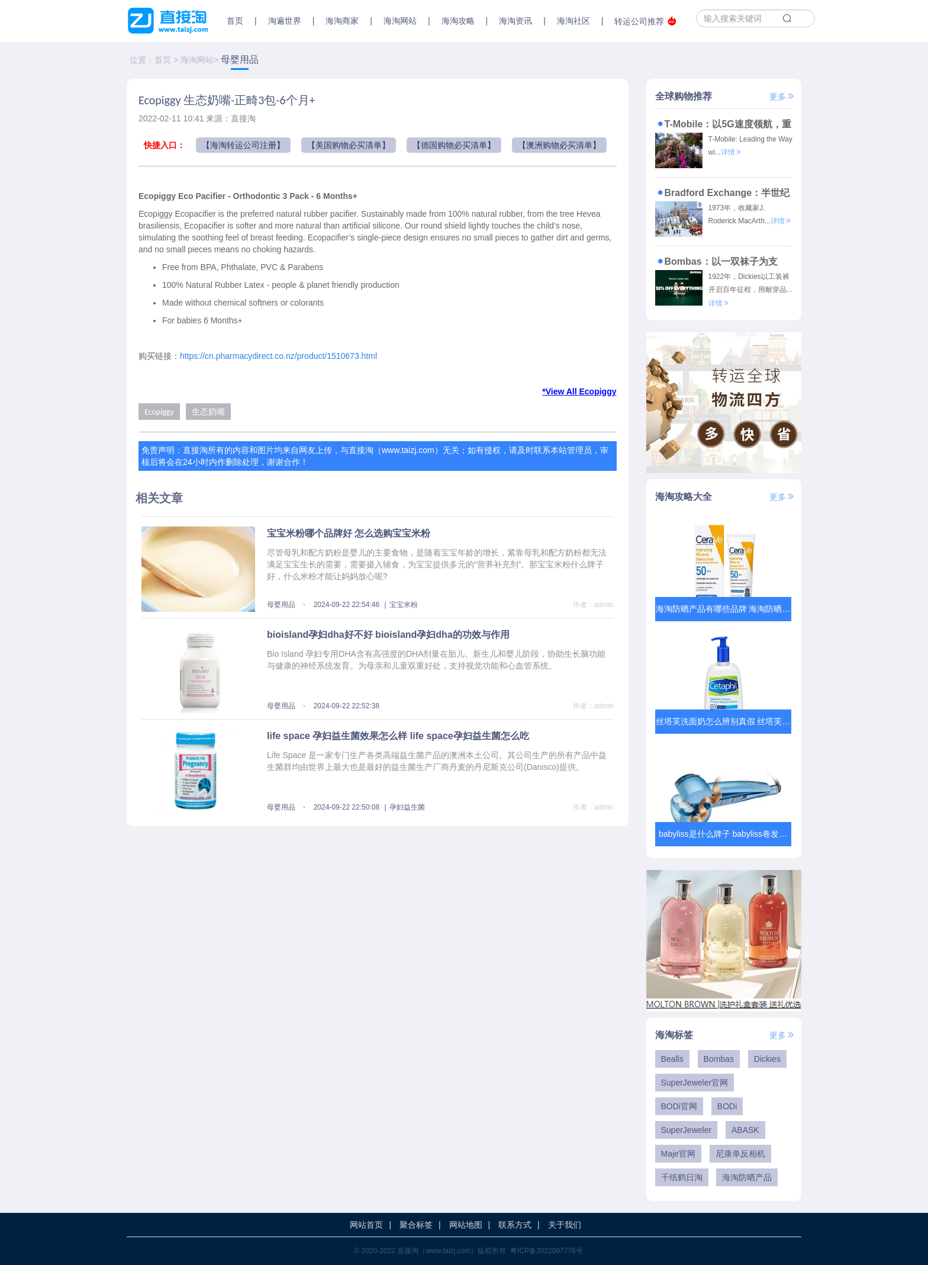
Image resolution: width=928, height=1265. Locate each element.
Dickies (767, 1059)
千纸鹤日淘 (682, 1177)
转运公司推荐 (645, 21)
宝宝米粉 (403, 605)
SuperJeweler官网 (695, 1082)
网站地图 (465, 1224)
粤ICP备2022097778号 (546, 1251)
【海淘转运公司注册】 (243, 145)
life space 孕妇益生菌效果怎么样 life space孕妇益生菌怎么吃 (398, 736)
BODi (727, 1106)
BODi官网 (679, 1106)
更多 (782, 96)
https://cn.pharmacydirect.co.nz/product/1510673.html (278, 356)
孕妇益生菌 (407, 807)
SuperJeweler (686, 1130)
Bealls (672, 1059)
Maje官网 (678, 1153)
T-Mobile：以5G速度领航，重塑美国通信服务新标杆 (723, 124)
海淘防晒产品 (747, 1177)
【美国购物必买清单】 (348, 145)
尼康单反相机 (740, 1153)
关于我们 (564, 1224)
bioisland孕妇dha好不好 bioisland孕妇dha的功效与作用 (388, 635)
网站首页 (366, 1224)
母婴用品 (240, 59)
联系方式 (514, 1224)
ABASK (745, 1130)
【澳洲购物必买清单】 (559, 145)
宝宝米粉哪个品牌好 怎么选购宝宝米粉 (348, 533)
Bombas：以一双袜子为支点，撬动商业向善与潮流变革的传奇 (721, 261)
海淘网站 (197, 60)
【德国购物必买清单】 (454, 145)
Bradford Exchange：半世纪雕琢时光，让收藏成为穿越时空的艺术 (722, 192)
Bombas (719, 1059)
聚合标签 (416, 1224)
